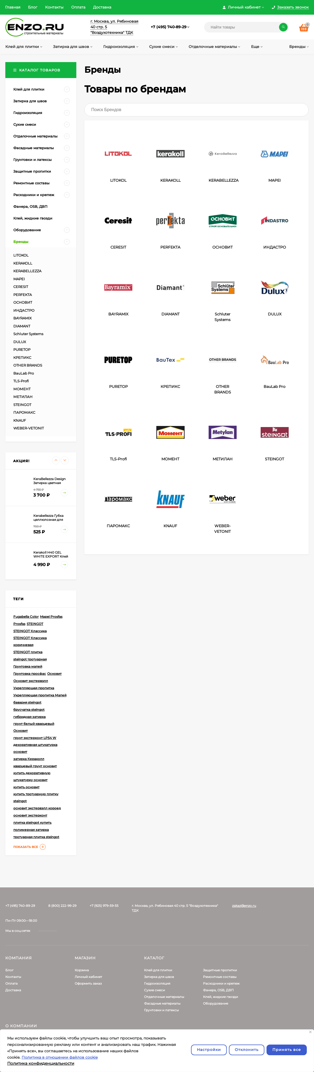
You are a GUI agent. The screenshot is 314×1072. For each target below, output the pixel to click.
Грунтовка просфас (29, 674)
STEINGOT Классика (30, 631)
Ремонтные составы (219, 977)
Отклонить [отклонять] (247, 1049)
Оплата (78, 7)
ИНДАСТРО (23, 310)
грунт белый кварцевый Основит (33, 727)
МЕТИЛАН (23, 397)
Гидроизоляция (157, 983)
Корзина (82, 970)
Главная (12, 7)
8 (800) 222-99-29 (62, 906)
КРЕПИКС (22, 357)
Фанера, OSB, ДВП (218, 990)
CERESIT (20, 287)
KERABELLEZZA (27, 271)
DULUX (19, 342)
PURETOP (21, 349)
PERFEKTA (22, 295)
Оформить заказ (88, 983)
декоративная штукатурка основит (35, 748)
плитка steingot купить (32, 823)
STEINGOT (22, 405)
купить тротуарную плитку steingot (35, 797)
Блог (32, 7)
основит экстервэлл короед (37, 808)
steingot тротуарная (30, 659)
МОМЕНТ (22, 389)
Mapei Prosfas (51, 617)
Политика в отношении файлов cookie (60, 1057)
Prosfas (19, 624)
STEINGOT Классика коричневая (30, 641)
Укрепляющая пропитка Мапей (39, 695)
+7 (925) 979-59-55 (104, 906)
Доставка (102, 7)
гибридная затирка (29, 717)
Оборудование (215, 1003)
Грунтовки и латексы (161, 1010)
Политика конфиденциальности (40, 1063)
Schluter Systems (28, 334)
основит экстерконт (30, 815)
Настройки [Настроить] (209, 1049)
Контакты (54, 7)
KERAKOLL (22, 263)
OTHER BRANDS (27, 365)
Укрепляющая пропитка (33, 688)
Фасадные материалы (162, 1003)
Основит (54, 674)
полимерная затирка (31, 830)
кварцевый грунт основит (35, 766)
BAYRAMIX (22, 318)
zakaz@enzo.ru (244, 906)
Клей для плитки (158, 970)
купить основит (26, 787)
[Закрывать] (310, 1032)
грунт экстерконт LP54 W (34, 738)
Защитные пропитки (220, 970)
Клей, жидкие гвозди (220, 997)
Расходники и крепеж (221, 983)
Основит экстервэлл (30, 681)
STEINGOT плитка (27, 652)
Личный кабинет (88, 977)
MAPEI (19, 279)
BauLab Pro (23, 373)
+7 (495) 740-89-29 (168, 27)
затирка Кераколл (28, 759)
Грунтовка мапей (27, 666)
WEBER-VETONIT (28, 428)
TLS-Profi (21, 381)
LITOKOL (21, 255)
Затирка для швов (159, 977)
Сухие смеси (154, 990)
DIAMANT (21, 326)
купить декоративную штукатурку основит (31, 776)
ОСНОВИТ (22, 302)
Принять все (286, 1049)
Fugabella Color (26, 617)
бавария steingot (27, 702)
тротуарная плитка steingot (36, 837)
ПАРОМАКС (24, 412)
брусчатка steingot (29, 710)
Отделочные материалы (164, 997)
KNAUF (19, 420)
